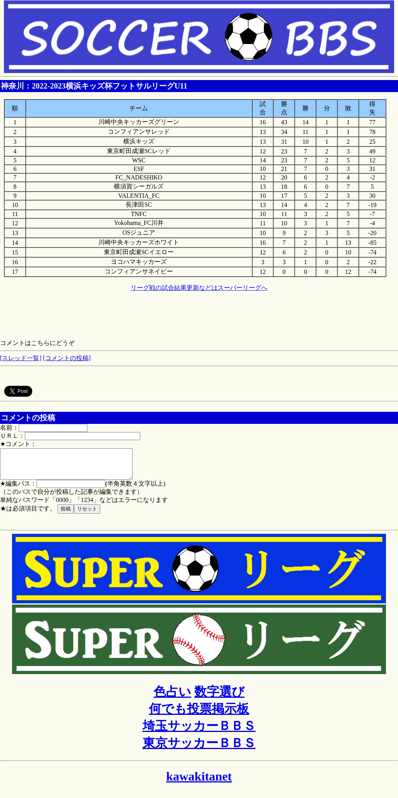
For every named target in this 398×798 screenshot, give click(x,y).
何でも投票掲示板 (199, 714)
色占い (172, 697)
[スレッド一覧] (21, 358)
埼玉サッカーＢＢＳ (199, 732)
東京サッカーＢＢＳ (199, 749)
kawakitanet (199, 782)
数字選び (219, 697)
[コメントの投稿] (67, 358)
